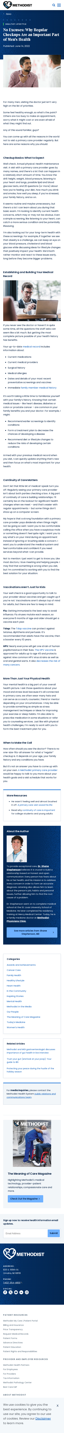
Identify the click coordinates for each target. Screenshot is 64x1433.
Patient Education (12, 1347)
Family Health (14, 975)
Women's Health (16, 1027)
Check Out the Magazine (25, 1199)
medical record (31, 346)
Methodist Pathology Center (17, 1382)
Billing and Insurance (13, 1325)
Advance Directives (13, 1342)
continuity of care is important (38, 810)
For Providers (9, 1373)
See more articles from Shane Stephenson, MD (34, 932)
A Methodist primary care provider (37, 770)
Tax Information (11, 1378)
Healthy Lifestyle (15, 980)
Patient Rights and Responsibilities (20, 1351)
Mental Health (14, 1001)
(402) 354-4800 (12, 1282)
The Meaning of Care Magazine (23, 1016)
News (8, 13)
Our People (13, 1011)
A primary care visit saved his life (35, 804)
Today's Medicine (16, 1022)
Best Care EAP (10, 1387)
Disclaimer (43, 1419)
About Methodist (14, 1394)
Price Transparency (13, 1329)
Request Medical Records (15, 1333)
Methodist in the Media (19, 1006)
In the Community (16, 990)
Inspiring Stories (15, 996)
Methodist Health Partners (16, 1365)
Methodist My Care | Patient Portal (20, 1320)
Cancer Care (14, 970)
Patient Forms (10, 1338)
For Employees (10, 1369)
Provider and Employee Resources (25, 1359)
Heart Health (14, 985)
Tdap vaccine (23, 628)
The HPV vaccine (44, 650)
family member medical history (39, 387)
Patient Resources (15, 1315)
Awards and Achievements (21, 964)
